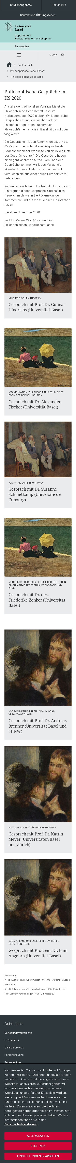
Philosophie (22, 46)
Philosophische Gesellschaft (27, 70)
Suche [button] (57, 55)
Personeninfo (12, 1062)
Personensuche (14, 1054)
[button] (19, 55)
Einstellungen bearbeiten (38, 1156)
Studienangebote (21, 4)
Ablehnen (38, 1145)
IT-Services (11, 1040)
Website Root (9, 64)
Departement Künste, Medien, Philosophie (33, 37)
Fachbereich (25, 65)
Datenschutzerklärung (20, 1124)
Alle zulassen (38, 1135)
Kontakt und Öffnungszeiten (38, 15)
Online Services (14, 1047)
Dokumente (59, 4)
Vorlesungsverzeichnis (18, 1032)
